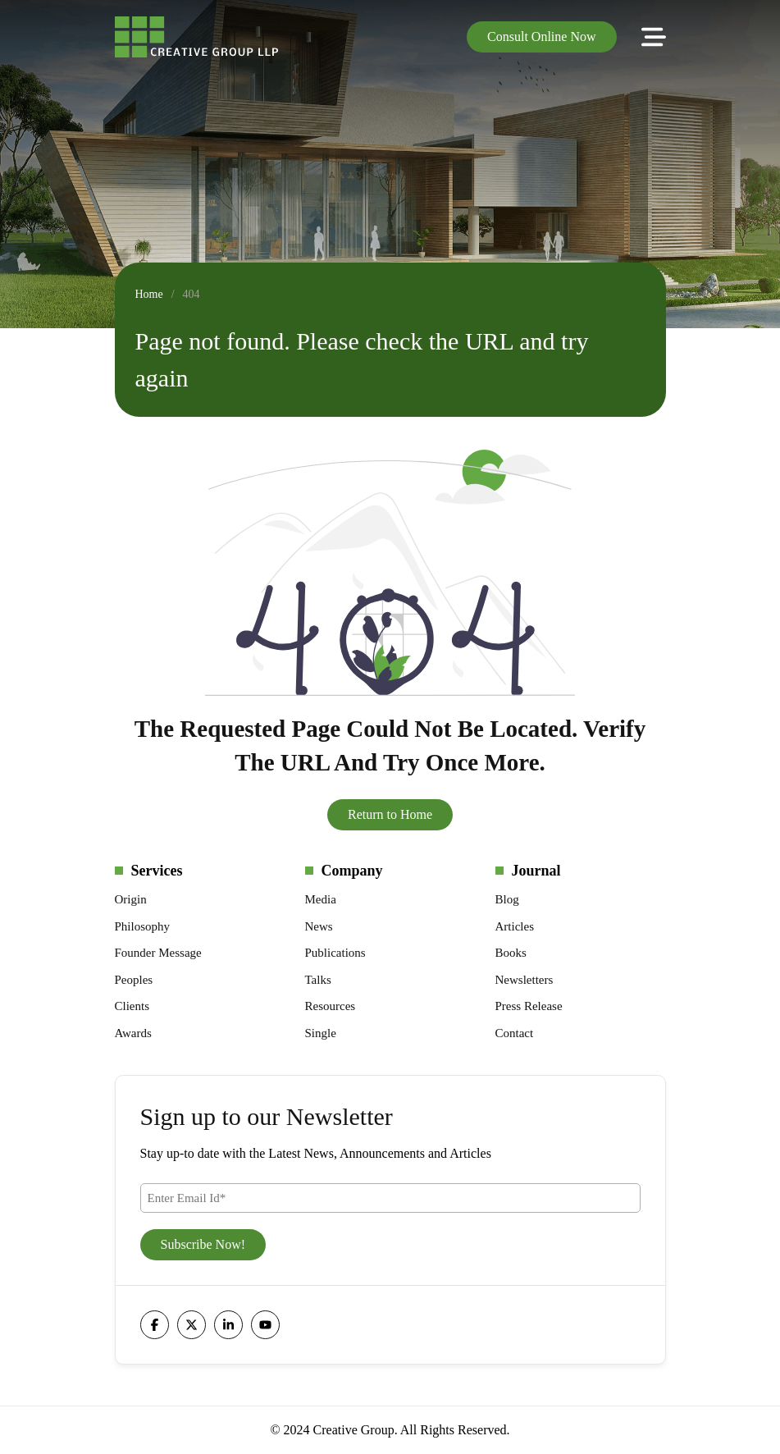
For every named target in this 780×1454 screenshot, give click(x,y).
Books (511, 952)
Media (320, 899)
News (319, 926)
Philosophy (143, 926)
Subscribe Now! (203, 1244)
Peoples (134, 979)
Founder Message (158, 952)
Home (149, 294)
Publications (335, 952)
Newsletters (524, 979)
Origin (131, 899)
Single (320, 1033)
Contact (514, 1033)
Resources (330, 1006)
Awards (133, 1033)
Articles (514, 926)
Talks (318, 979)
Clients (132, 1006)
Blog (507, 899)
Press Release (529, 1006)
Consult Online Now (541, 36)
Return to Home (390, 814)
